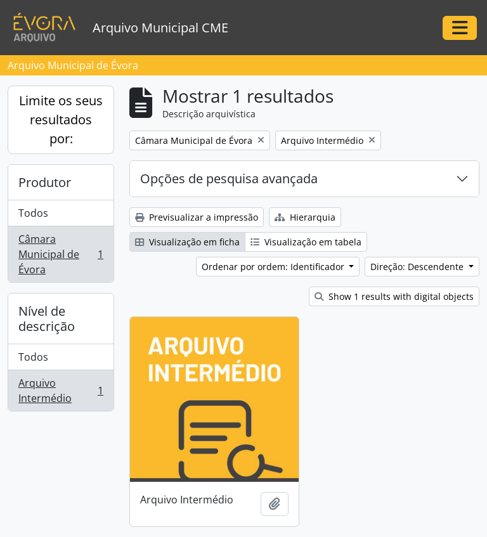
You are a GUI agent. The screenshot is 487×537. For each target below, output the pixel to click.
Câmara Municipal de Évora (60, 254)
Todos (33, 213)
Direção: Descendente (418, 267)
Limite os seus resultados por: (61, 119)
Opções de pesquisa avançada (229, 178)
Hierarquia (305, 217)
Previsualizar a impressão (196, 217)
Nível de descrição (46, 318)
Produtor (44, 182)
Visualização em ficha (187, 242)
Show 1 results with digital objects (394, 296)
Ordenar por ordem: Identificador (274, 267)
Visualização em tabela (305, 242)
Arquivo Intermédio (60, 390)
